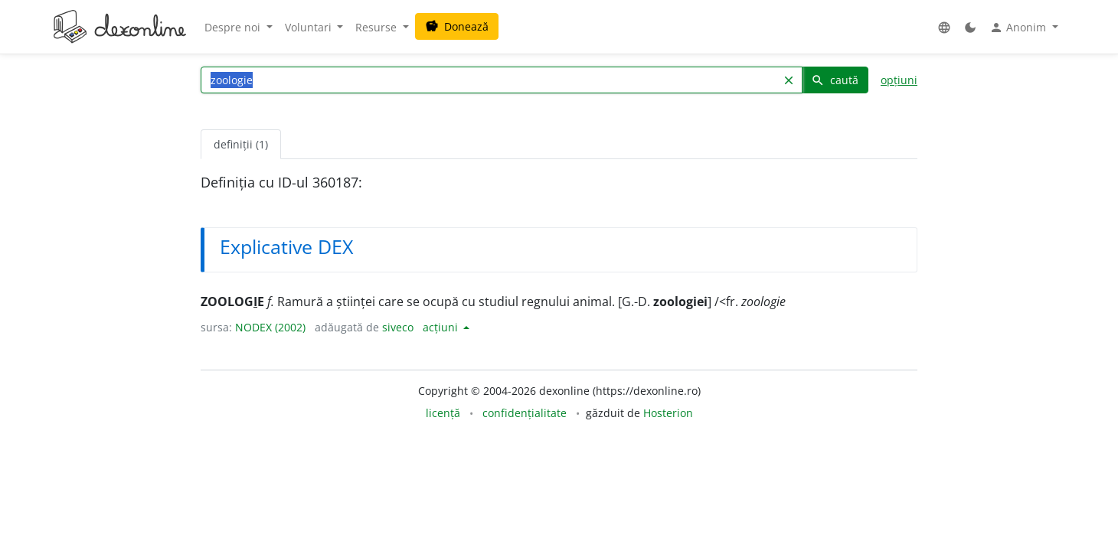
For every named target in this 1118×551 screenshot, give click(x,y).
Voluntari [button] (310, 27)
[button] (944, 27)
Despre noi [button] (233, 27)
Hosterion (668, 413)
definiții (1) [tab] (241, 144)
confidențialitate (524, 413)
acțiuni (442, 327)
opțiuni (899, 80)
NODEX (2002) (270, 327)
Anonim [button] (1019, 27)
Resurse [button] (377, 27)
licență (443, 413)
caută (834, 80)
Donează (457, 26)
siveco (398, 327)
